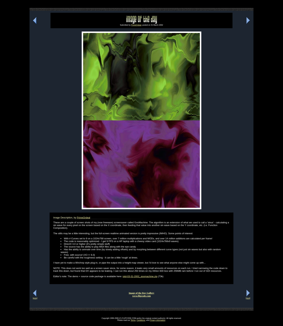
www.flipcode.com (141, 295)
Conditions (141, 320)
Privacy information (157, 320)
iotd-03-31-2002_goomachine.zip (140, 276)
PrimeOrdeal (136, 25)
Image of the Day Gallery (141, 293)
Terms (133, 320)
